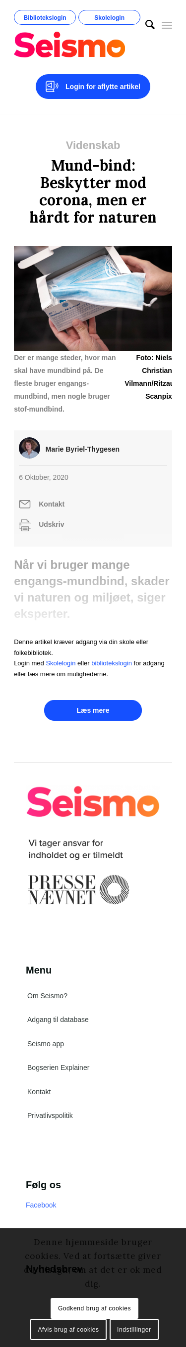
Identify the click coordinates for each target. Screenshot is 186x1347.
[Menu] (167, 25)
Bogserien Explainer (58, 1067)
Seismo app (45, 1044)
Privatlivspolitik (50, 1115)
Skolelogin (109, 17)
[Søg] (145, 25)
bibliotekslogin (111, 663)
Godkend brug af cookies (94, 1308)
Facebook (41, 1205)
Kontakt (51, 504)
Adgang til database (58, 1019)
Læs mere (92, 710)
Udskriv (51, 524)
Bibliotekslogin (45, 17)
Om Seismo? (47, 996)
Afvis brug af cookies (68, 1329)
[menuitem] (145, 25)
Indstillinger (134, 1329)
